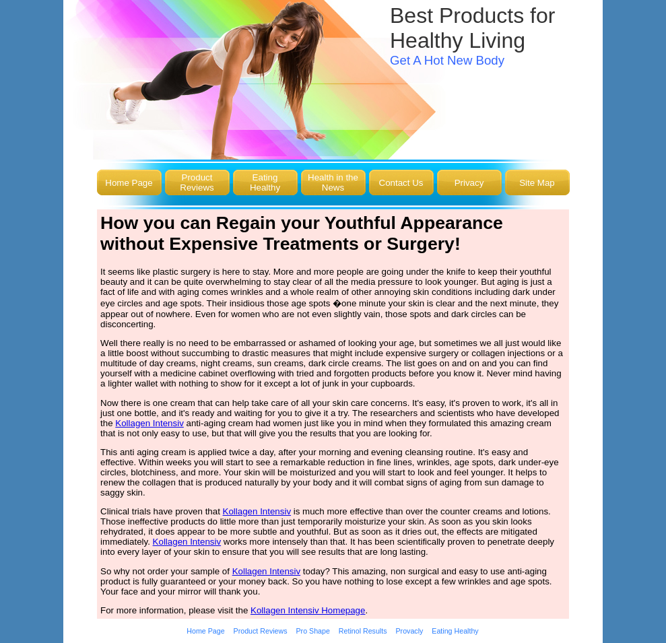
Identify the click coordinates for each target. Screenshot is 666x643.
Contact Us (401, 183)
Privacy (469, 183)
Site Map (537, 183)
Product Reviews (196, 182)
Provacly (409, 631)
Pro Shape (313, 631)
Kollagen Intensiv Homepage (308, 610)
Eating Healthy (265, 182)
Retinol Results (363, 631)
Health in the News (333, 182)
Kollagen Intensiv (149, 423)
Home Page (128, 183)
